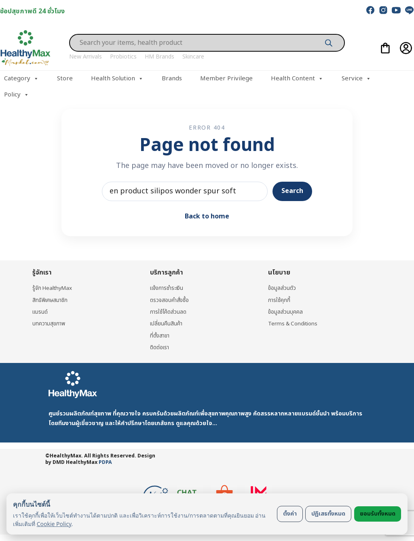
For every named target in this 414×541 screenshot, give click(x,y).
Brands (172, 78)
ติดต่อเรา (160, 347)
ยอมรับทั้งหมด (377, 514)
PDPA (105, 462)
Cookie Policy (54, 524)
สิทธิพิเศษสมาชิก (51, 300)
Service (356, 79)
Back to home (207, 216)
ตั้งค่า (290, 514)
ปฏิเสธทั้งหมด (328, 514)
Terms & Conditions (294, 323)
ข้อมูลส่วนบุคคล (285, 312)
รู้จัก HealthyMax (53, 288)
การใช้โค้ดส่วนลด (168, 312)
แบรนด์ (40, 312)
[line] (409, 10)
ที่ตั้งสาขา (160, 335)
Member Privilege (226, 78)
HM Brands (159, 56)
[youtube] (396, 10)
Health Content (297, 79)
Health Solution (117, 79)
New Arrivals (85, 56)
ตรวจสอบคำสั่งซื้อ (170, 300)
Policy (16, 95)
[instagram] (383, 10)
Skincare (193, 56)
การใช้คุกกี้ (279, 300)
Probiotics (123, 56)
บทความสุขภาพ (49, 323)
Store (65, 78)
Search (292, 191)
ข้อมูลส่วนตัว (282, 288)
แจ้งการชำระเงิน (168, 288)
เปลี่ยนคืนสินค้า (167, 323)
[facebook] (370, 10)
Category (21, 79)
